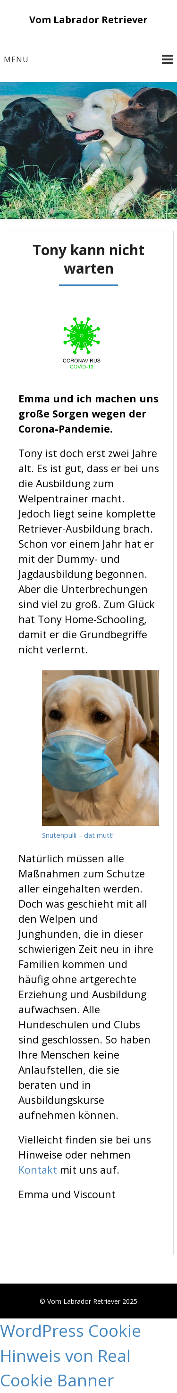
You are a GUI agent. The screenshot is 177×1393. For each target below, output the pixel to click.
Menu (16, 59)
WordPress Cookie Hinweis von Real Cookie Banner (70, 1355)
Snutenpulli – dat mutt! (78, 835)
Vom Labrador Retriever (88, 19)
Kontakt (39, 1169)
